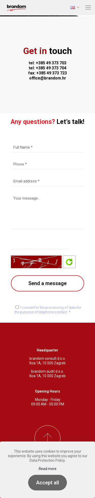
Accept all (47, 483)
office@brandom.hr (47, 78)
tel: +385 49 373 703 (47, 63)
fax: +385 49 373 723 (47, 73)
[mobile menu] (88, 7)
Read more (47, 469)
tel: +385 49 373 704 (47, 68)
